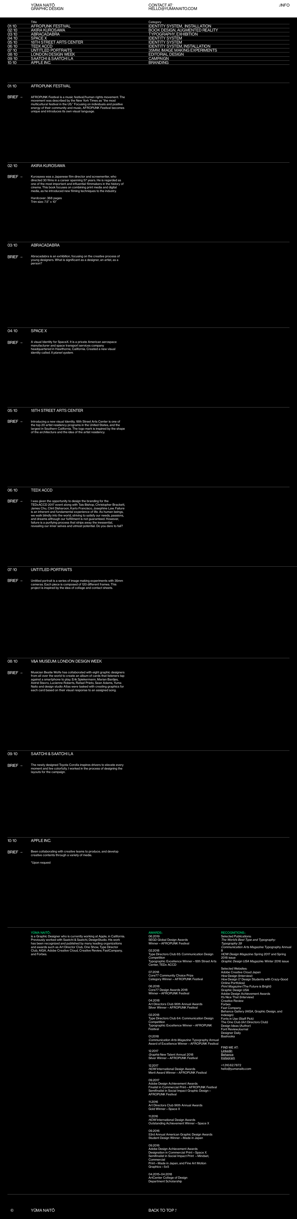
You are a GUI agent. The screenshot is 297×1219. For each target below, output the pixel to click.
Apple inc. (41, 62)
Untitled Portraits (51, 50)
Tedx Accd (41, 46)
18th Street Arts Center (57, 42)
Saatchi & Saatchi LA (52, 58)
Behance (227, 1054)
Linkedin (226, 1051)
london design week (53, 54)
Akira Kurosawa (48, 30)
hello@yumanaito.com (172, 8)
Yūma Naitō (43, 1210)
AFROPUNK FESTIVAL (51, 26)
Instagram (228, 1058)
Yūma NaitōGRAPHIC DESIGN (47, 7)
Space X (39, 38)
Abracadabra (45, 34)
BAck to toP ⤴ (162, 1212)
